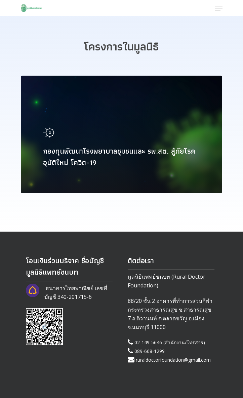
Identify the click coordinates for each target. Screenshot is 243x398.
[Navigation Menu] (218, 8)
